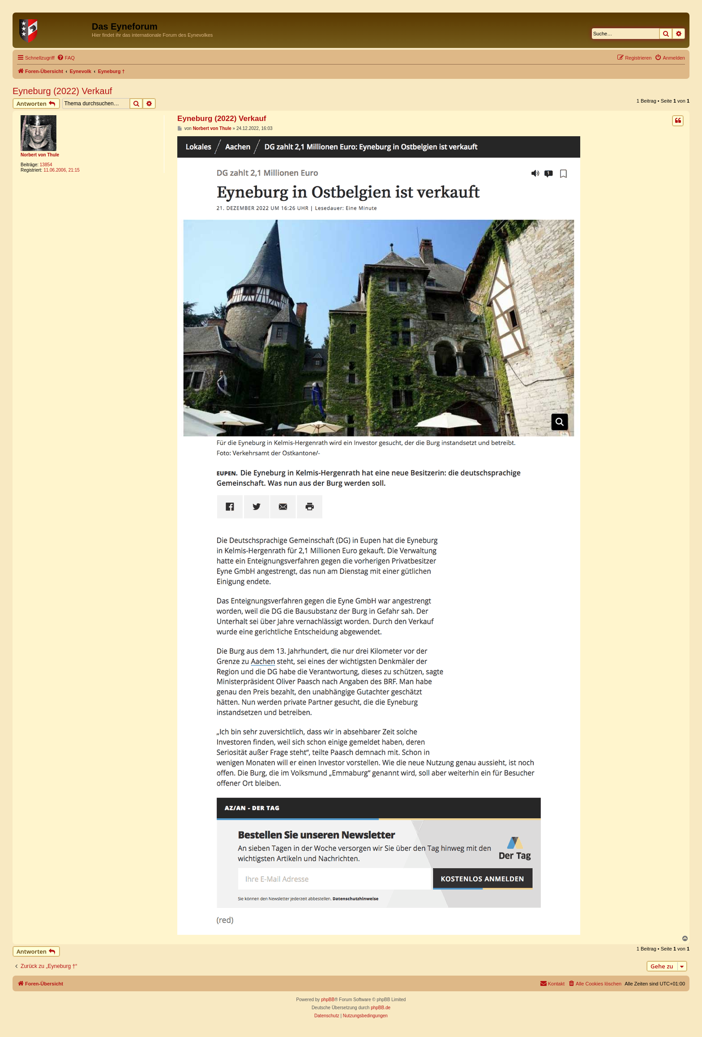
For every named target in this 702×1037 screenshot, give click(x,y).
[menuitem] (66, 57)
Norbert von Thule (40, 154)
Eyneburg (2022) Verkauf (62, 91)
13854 (46, 164)
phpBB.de (380, 1007)
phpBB (327, 999)
